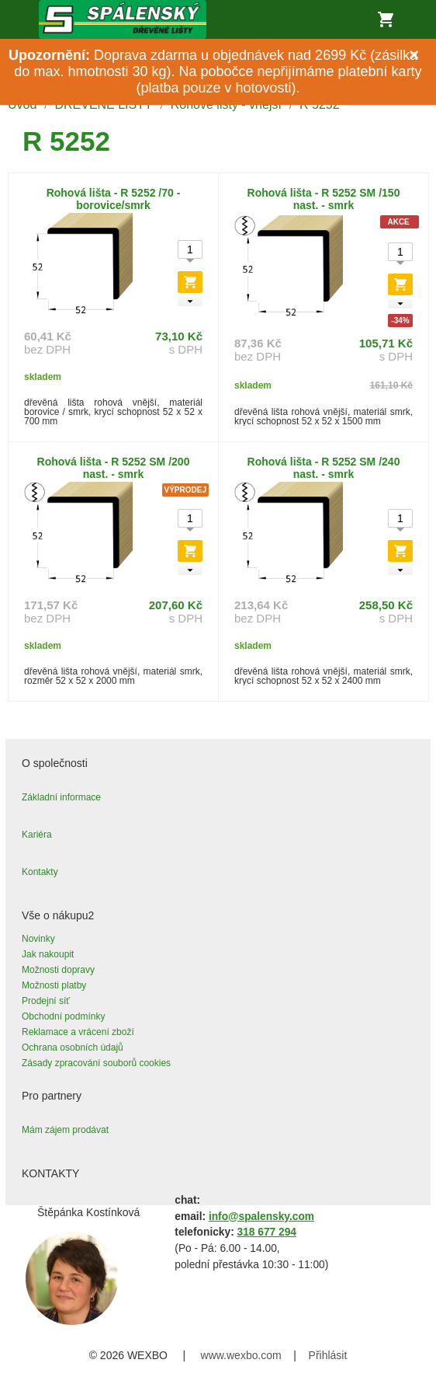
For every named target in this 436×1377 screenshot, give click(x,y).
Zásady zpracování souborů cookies (96, 1063)
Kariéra (37, 834)
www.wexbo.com (241, 1355)
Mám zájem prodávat (65, 1129)
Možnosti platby (54, 985)
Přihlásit (328, 1355)
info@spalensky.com (261, 1216)
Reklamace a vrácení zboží (78, 1032)
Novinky (38, 938)
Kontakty (40, 871)
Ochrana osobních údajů (72, 1047)
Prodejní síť (46, 1000)
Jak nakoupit (48, 954)
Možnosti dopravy (58, 969)
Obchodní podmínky (63, 1016)
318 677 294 (266, 1232)
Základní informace (61, 797)
